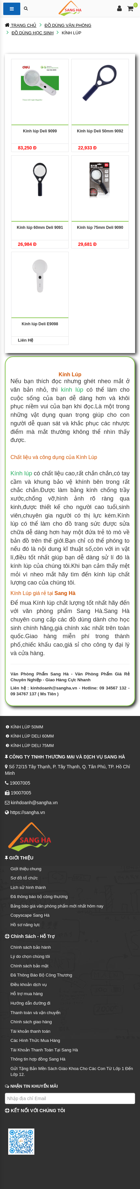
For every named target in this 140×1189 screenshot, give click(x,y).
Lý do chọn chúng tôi (30, 956)
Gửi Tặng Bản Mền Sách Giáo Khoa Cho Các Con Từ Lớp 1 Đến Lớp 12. (71, 1071)
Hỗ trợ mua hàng (26, 993)
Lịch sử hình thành (28, 887)
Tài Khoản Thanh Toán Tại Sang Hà (44, 1049)
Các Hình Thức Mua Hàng (35, 1040)
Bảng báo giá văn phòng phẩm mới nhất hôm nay (56, 906)
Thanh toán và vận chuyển (35, 1012)
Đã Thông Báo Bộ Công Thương (41, 975)
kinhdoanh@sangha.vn (53, 688)
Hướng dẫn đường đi (30, 1003)
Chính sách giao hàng (31, 1021)
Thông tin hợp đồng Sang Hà (37, 1059)
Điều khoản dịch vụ (28, 984)
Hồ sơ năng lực (25, 924)
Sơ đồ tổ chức (24, 877)
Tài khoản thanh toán (30, 1031)
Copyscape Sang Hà (29, 915)
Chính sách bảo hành (30, 947)
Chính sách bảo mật (29, 965)
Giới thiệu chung (26, 868)
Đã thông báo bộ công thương (39, 896)
